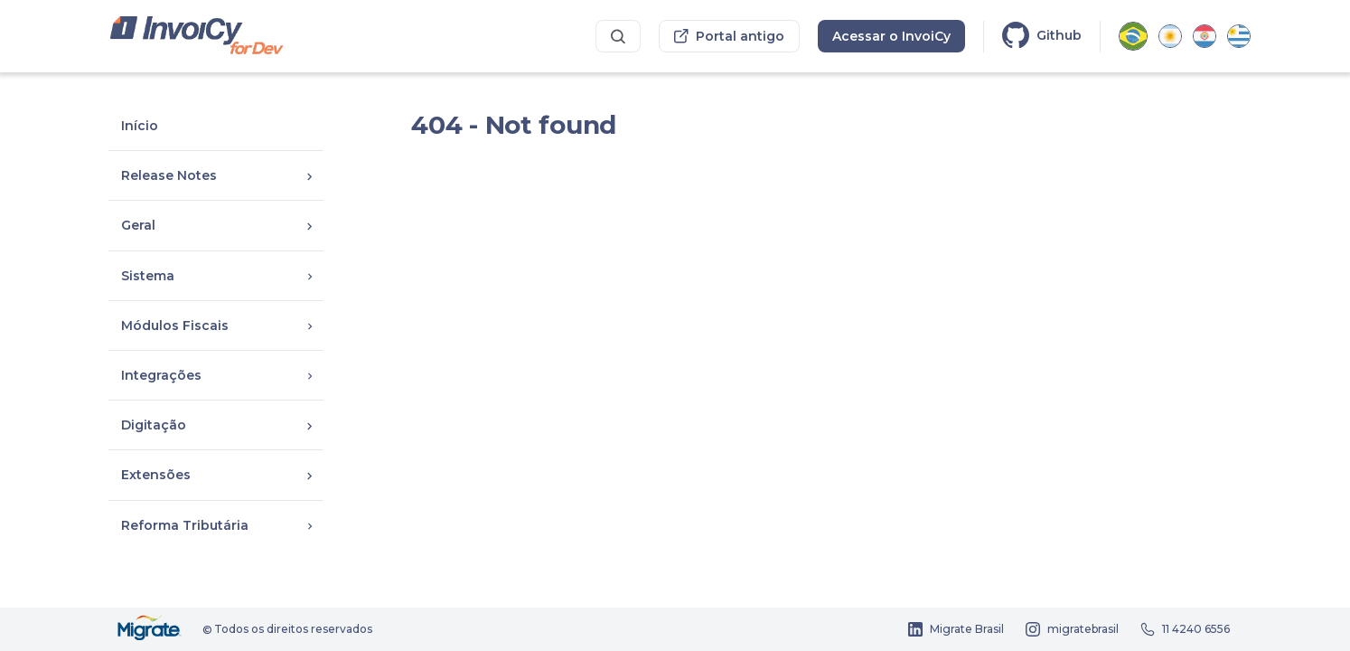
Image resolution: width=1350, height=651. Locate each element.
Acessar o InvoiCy (891, 36)
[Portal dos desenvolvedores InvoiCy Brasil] (197, 36)
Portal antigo (729, 36)
